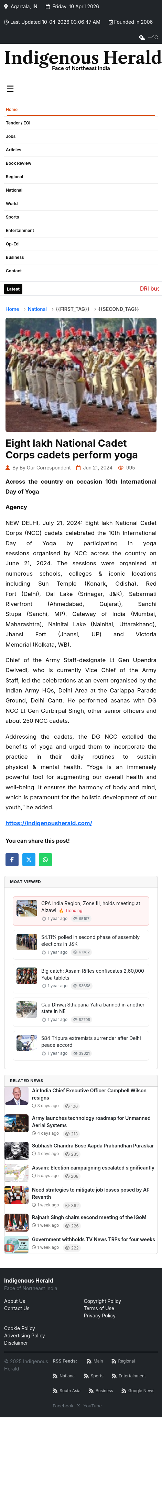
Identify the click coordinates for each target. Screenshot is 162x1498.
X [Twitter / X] (78, 1405)
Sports (12, 217)
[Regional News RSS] (123, 1361)
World (12, 203)
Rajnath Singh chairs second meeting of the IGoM (89, 1217)
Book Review (18, 163)
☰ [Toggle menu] (10, 88)
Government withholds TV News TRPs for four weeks (93, 1239)
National (14, 190)
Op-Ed (12, 243)
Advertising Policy (24, 1335)
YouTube (93, 1405)
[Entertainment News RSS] (129, 1376)
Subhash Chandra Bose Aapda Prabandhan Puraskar (93, 1145)
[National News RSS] (64, 1376)
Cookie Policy (19, 1328)
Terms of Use (99, 1308)
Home (12, 109)
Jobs (10, 136)
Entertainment (20, 230)
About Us (14, 1301)
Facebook (63, 1405)
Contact (14, 270)
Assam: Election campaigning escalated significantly (93, 1168)
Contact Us (17, 1308)
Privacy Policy (100, 1315)
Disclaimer (16, 1343)
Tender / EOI (18, 122)
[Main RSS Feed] (95, 1361)
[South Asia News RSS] (66, 1391)
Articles (13, 149)
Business (15, 257)
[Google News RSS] (137, 1391)
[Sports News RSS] (94, 1376)
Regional (14, 176)
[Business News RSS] (101, 1391)
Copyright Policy (102, 1301)
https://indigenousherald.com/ (49, 823)
